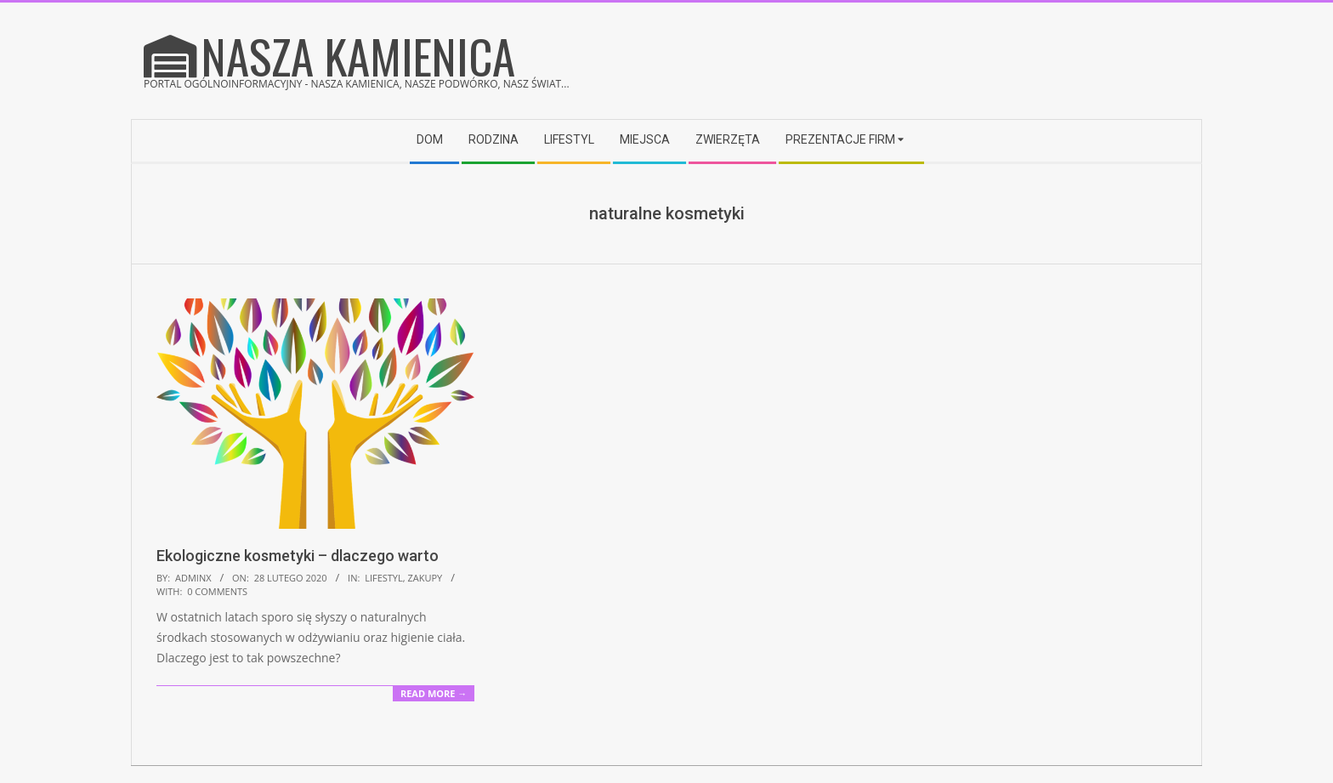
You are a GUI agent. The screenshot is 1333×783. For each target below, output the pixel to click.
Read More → (433, 693)
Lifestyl (384, 577)
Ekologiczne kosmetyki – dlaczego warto (297, 556)
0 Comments (217, 591)
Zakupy (424, 577)
